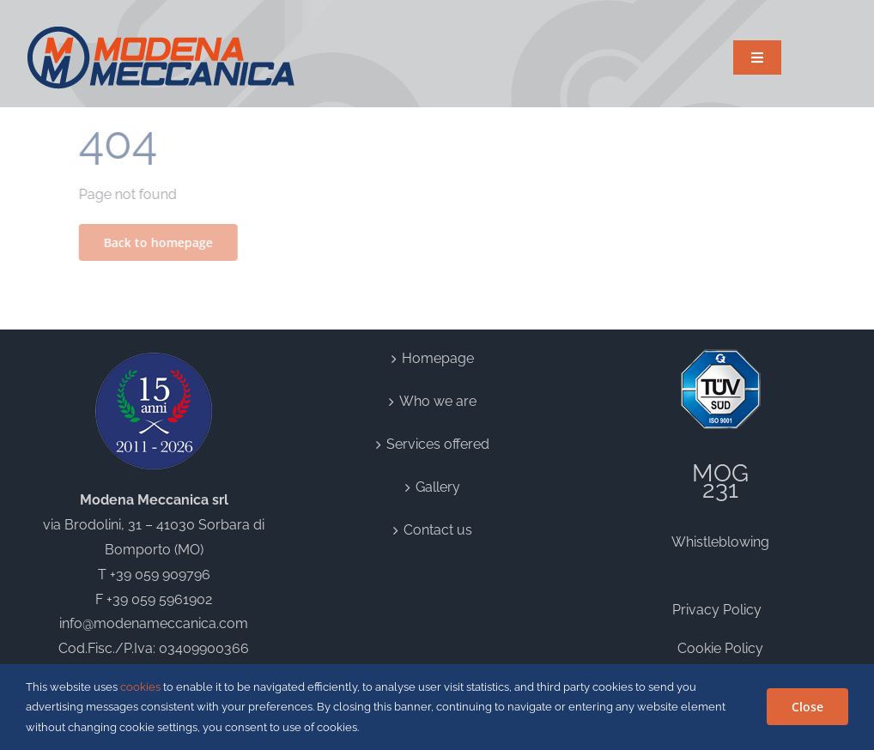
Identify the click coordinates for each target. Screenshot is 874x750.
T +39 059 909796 (154, 574)
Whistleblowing (720, 542)
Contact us (438, 530)
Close (807, 707)
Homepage (438, 358)
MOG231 (720, 482)
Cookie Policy (720, 648)
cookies (140, 686)
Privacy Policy (720, 610)
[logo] (161, 32)
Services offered (437, 444)
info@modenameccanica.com (153, 623)
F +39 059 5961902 (153, 599)
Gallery (438, 487)
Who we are (437, 401)
